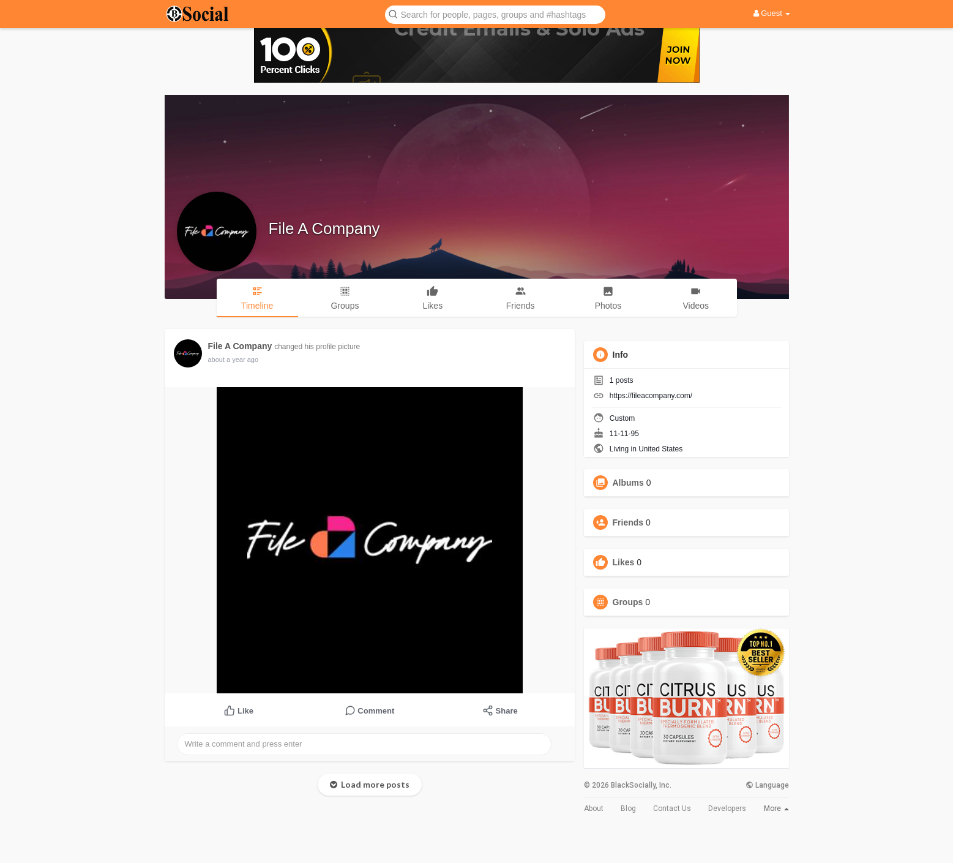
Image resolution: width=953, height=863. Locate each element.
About (594, 808)
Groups (628, 602)
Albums (628, 483)
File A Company (324, 228)
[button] (495, 14)
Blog (628, 808)
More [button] (776, 808)
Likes (624, 562)
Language (767, 785)
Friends (628, 522)
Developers (727, 808)
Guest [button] (772, 13)
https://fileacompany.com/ (651, 395)
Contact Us (672, 808)
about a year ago (233, 359)
